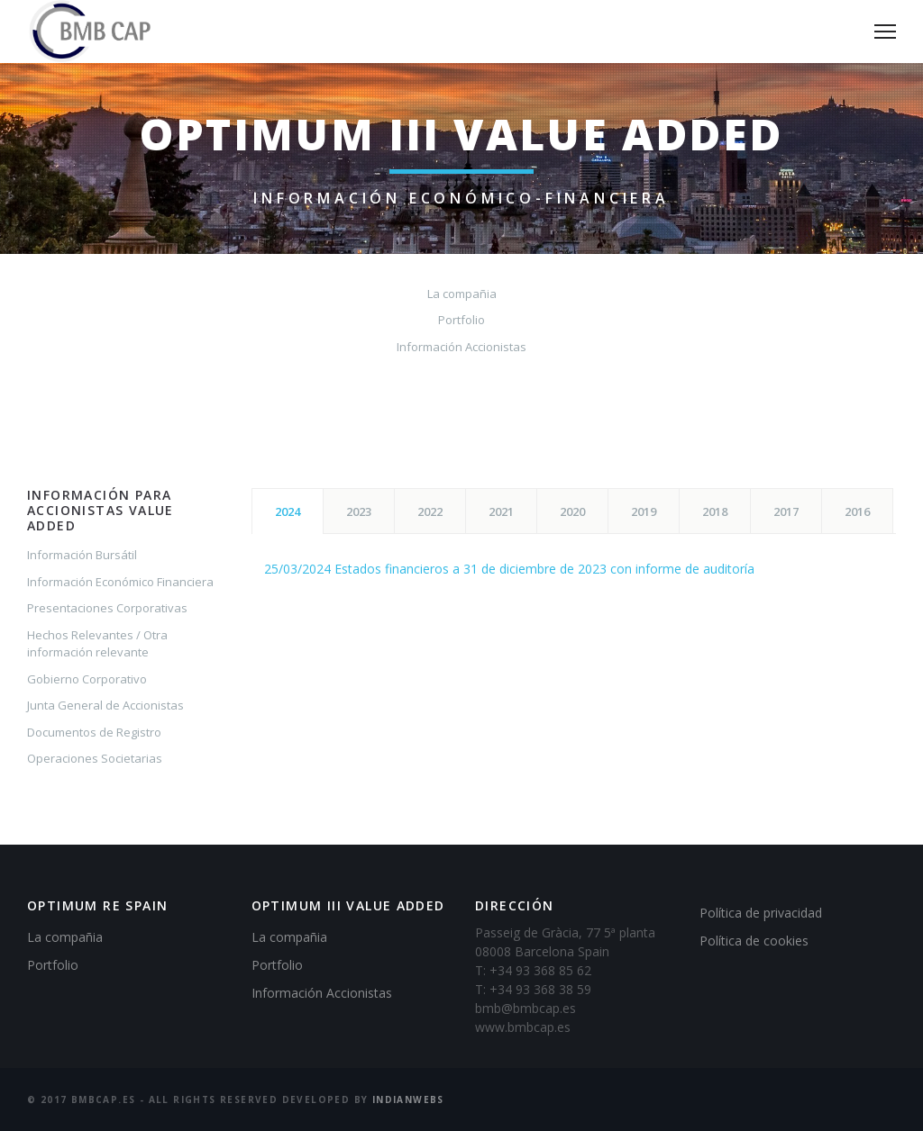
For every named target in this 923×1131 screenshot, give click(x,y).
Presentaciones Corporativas (107, 608)
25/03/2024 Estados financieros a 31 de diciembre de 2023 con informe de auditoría (509, 568)
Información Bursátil (82, 555)
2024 (287, 511)
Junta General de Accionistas (105, 705)
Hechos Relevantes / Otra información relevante (97, 644)
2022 (430, 511)
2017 (786, 511)
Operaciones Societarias (94, 758)
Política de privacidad (760, 912)
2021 (501, 511)
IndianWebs (408, 1099)
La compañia (462, 293)
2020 (572, 511)
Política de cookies (754, 940)
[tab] (287, 510)
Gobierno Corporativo (87, 679)
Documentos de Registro (94, 732)
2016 (857, 511)
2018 (714, 511)
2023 (358, 511)
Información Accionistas (461, 347)
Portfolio (461, 320)
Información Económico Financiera (120, 582)
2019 (643, 511)
